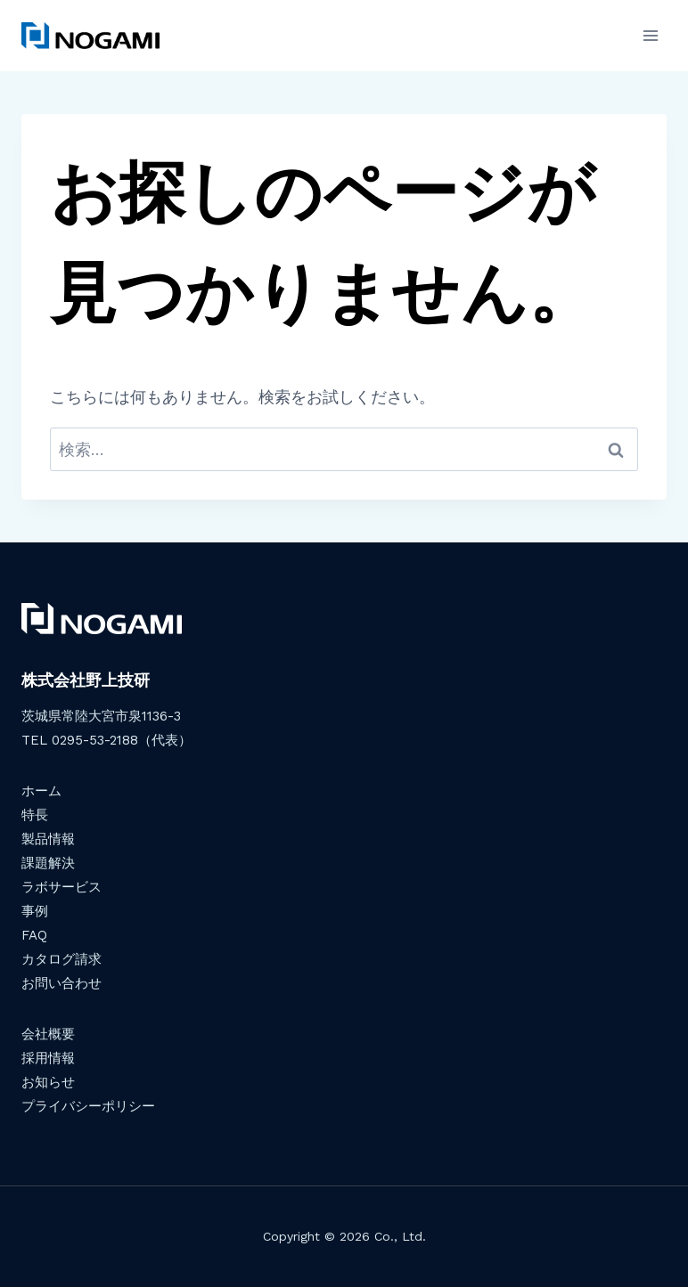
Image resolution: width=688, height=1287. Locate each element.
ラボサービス (61, 887)
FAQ (34, 935)
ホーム (41, 791)
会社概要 (48, 1034)
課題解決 (48, 863)
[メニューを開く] (650, 35)
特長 (34, 815)
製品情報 (48, 839)
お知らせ (48, 1082)
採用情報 (48, 1058)
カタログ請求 (61, 959)
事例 (34, 911)
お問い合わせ (61, 983)
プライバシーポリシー (88, 1106)
